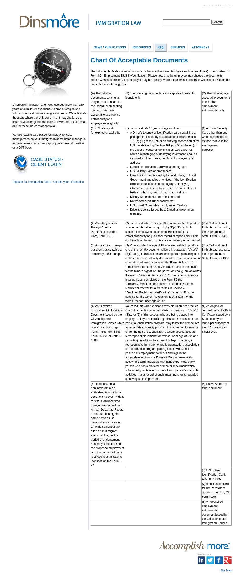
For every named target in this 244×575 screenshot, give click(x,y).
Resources (142, 47)
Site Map (226, 570)
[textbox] (186, 22)
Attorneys (200, 47)
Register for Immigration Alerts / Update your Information (48, 181)
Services (178, 47)
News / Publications (110, 47)
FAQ (161, 47)
